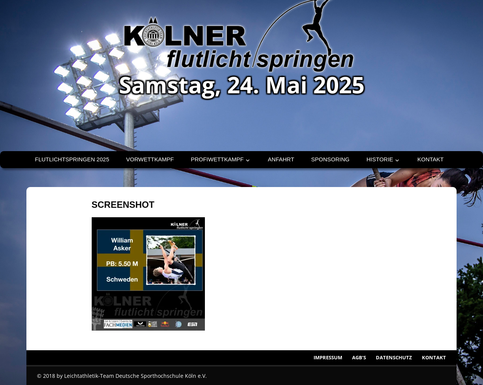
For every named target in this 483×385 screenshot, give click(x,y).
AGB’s (359, 357)
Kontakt (430, 159)
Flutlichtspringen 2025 (72, 159)
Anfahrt (281, 159)
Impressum (328, 357)
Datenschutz (394, 357)
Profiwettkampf (217, 159)
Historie (379, 159)
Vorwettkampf (150, 159)
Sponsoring (330, 159)
